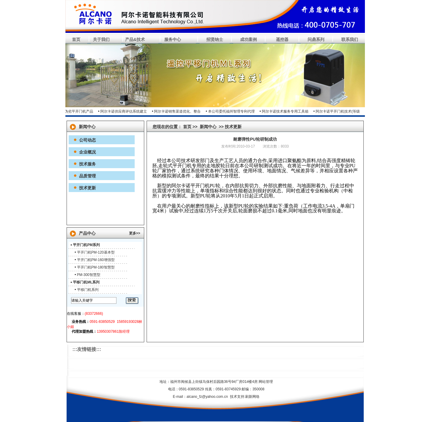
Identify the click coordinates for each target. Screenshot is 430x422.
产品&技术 (135, 39)
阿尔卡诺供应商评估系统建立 (125, 111)
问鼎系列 (316, 39)
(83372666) (94, 313)
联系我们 (349, 39)
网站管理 (266, 382)
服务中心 (172, 39)
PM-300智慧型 (88, 275)
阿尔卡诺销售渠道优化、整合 (179, 111)
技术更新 (87, 187)
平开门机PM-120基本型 (96, 252)
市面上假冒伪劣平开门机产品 (71, 111)
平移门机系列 (88, 290)
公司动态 (87, 140)
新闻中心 (208, 126)
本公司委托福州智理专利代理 (233, 111)
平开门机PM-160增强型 (96, 260)
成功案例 (248, 39)
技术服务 (87, 164)
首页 (76, 39)
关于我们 (101, 39)
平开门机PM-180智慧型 (96, 267)
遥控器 (282, 39)
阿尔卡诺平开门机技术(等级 (339, 111)
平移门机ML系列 (86, 282)
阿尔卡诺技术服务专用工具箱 (286, 111)
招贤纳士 (214, 39)
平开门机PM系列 (86, 245)
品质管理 (87, 176)
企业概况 (87, 152)
